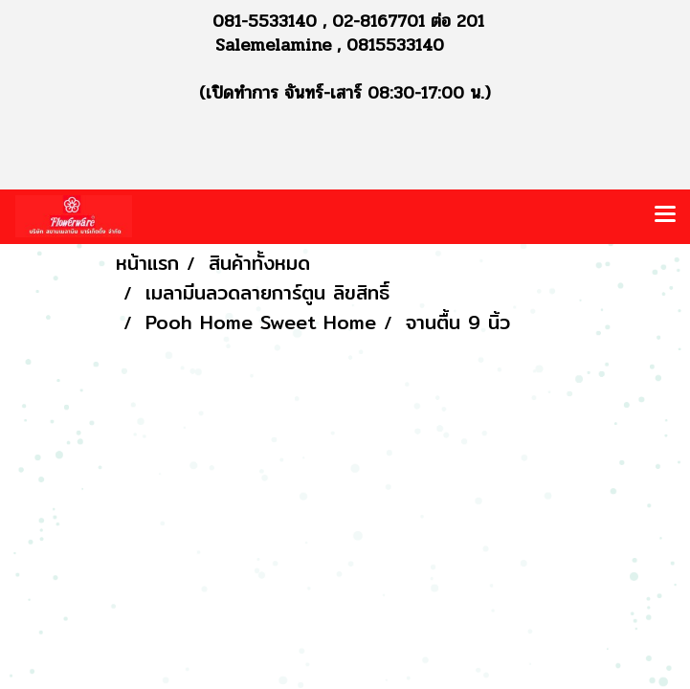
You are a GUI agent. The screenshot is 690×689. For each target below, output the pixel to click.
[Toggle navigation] (665, 216)
